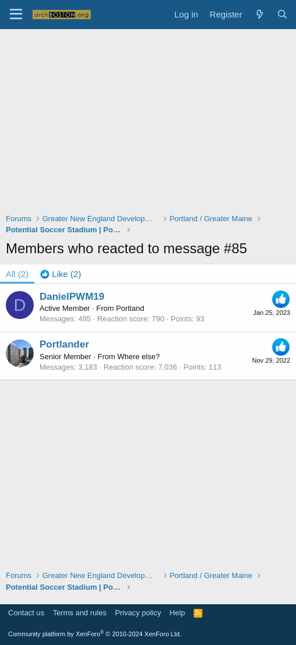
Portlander (64, 344)
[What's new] (259, 14)
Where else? (138, 356)
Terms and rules (79, 612)
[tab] (60, 273)
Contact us (26, 612)
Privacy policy (138, 612)
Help (178, 612)
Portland (130, 308)
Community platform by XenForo (94, 633)
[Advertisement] (151, 128)
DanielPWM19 (72, 296)
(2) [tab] (17, 274)
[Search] (282, 14)
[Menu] (16, 14)
